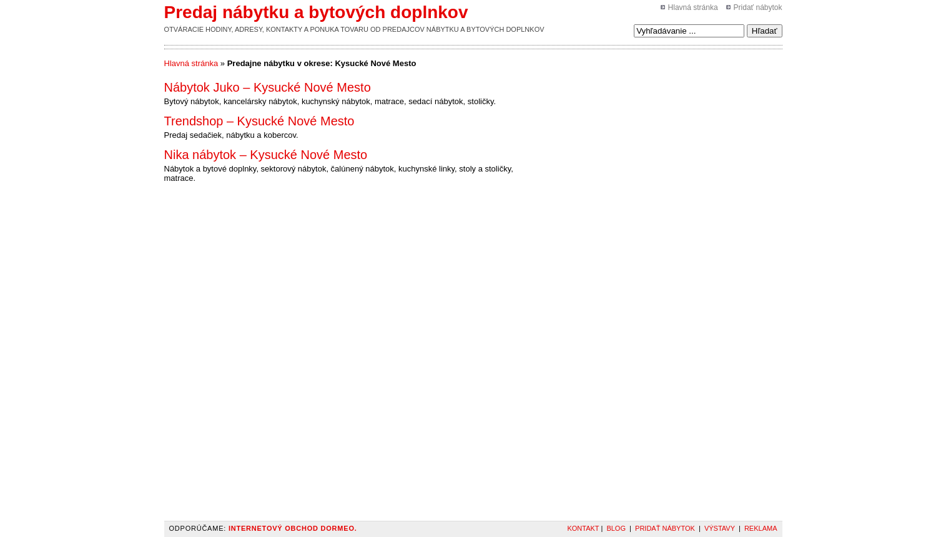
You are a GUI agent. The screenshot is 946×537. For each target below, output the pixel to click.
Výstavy (719, 528)
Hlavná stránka (693, 7)
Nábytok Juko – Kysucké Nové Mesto (267, 87)
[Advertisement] (593, 87)
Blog (616, 528)
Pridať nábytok (758, 7)
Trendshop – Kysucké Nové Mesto (259, 121)
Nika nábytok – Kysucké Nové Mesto (266, 155)
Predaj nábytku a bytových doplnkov (316, 12)
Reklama (760, 528)
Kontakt (583, 528)
